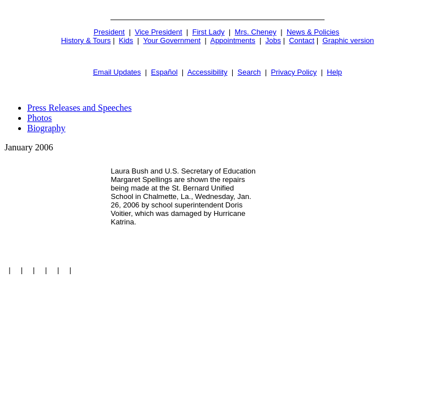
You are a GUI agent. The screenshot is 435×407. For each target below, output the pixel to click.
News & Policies (313, 32)
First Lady (208, 32)
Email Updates (117, 72)
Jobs (273, 40)
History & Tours (86, 40)
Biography (46, 128)
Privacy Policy (294, 72)
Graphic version (348, 40)
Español (164, 72)
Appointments (232, 40)
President (109, 32)
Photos (39, 118)
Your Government (172, 40)
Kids (126, 40)
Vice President (158, 32)
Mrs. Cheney (255, 32)
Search (249, 72)
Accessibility (207, 72)
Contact (301, 40)
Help (334, 72)
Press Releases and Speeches (79, 107)
